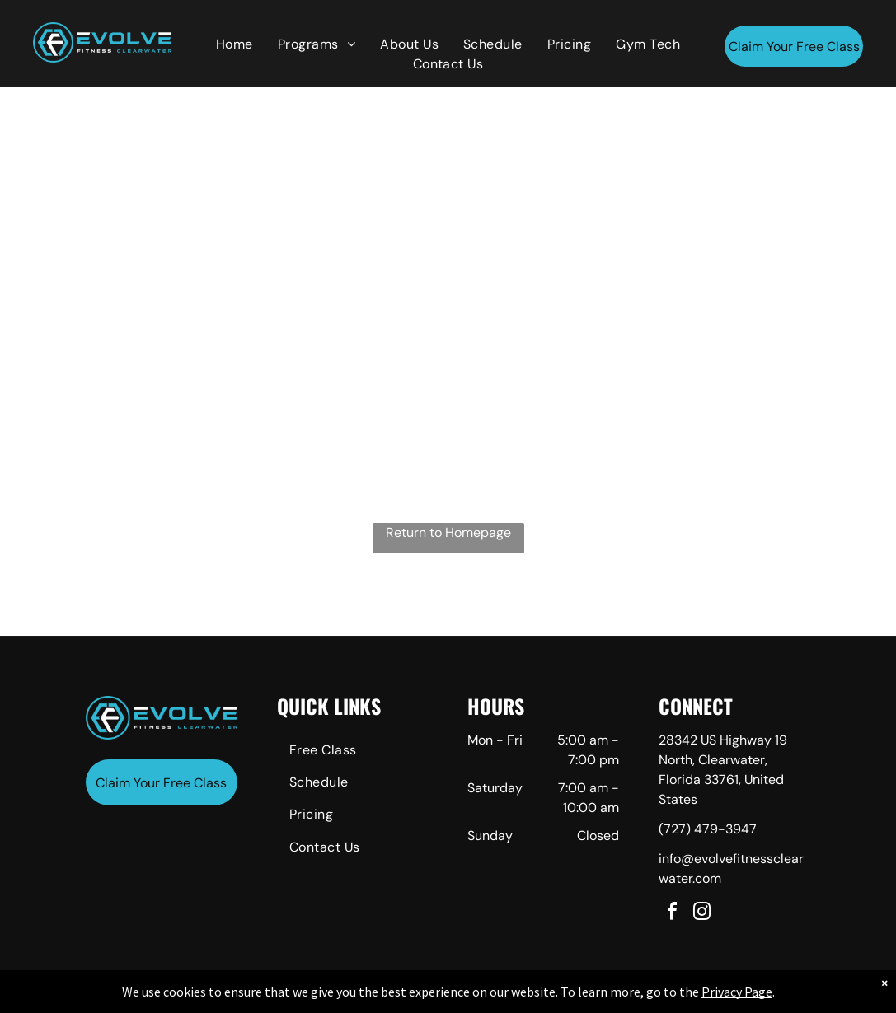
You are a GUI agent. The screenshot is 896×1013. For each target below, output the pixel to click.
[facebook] (672, 914)
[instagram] (701, 914)
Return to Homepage (448, 532)
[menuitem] (234, 44)
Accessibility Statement (481, 997)
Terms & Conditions (583, 997)
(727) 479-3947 (708, 829)
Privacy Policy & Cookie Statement (346, 997)
